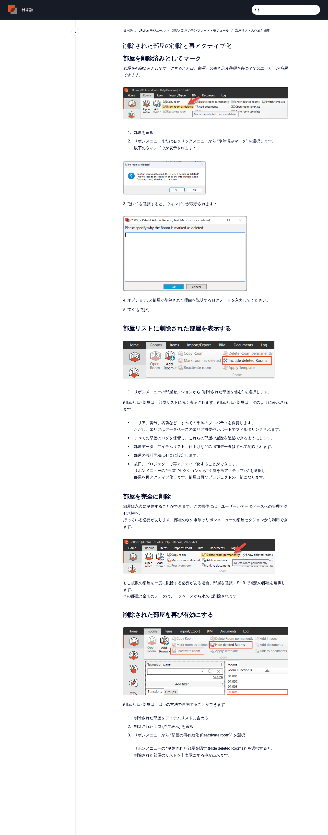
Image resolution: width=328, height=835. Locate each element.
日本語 (27, 9)
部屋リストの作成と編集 (252, 30)
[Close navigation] (75, 32)
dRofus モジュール (152, 30)
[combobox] (286, 9)
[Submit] (257, 10)
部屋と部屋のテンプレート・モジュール (200, 30)
